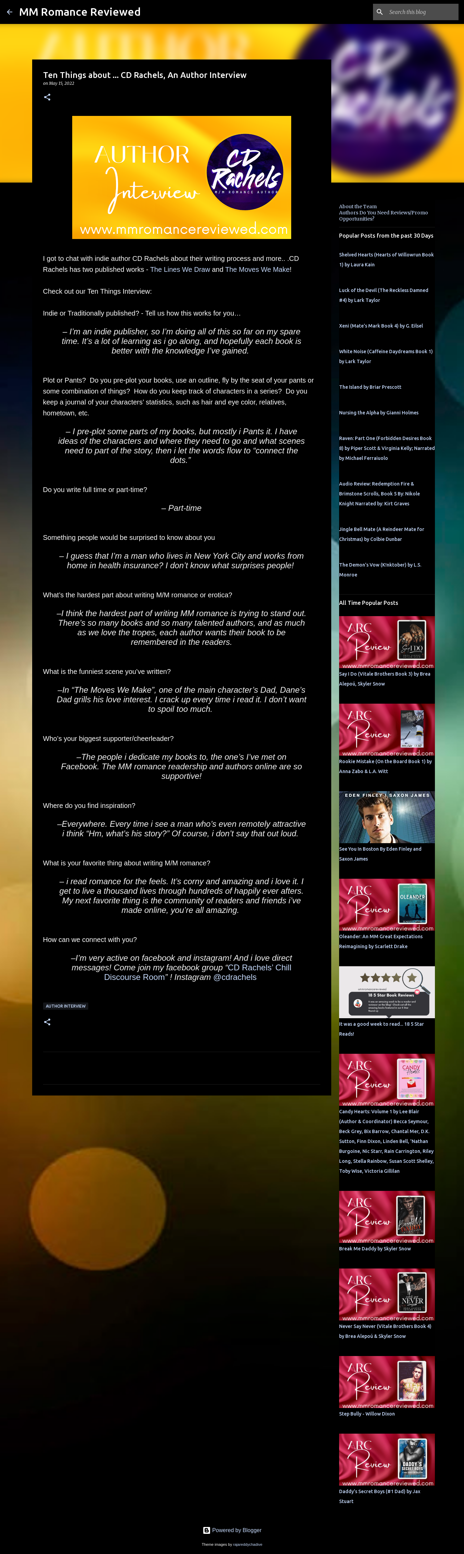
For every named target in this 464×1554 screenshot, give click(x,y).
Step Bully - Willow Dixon (367, 1414)
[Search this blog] (423, 12)
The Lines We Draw (180, 269)
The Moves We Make (257, 269)
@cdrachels (235, 977)
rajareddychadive (247, 1544)
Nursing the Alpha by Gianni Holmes (378, 412)
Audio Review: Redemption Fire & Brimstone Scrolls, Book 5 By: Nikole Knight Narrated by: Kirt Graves (379, 493)
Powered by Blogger (232, 1530)
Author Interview (66, 1006)
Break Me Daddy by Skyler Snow (375, 1248)
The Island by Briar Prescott (370, 387)
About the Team (358, 206)
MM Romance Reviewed (80, 11)
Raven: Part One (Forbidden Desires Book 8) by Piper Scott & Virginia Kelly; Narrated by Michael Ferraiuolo (387, 448)
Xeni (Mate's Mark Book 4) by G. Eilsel (381, 326)
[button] (47, 97)
